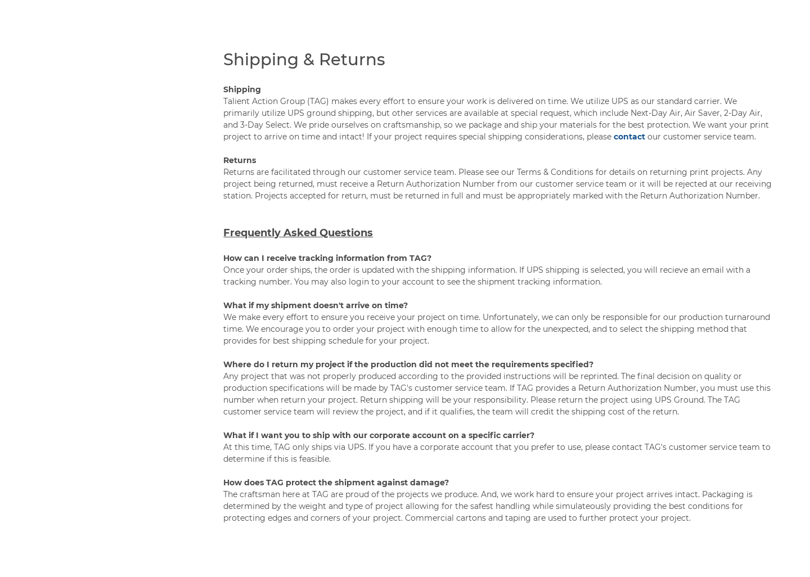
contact (629, 137)
